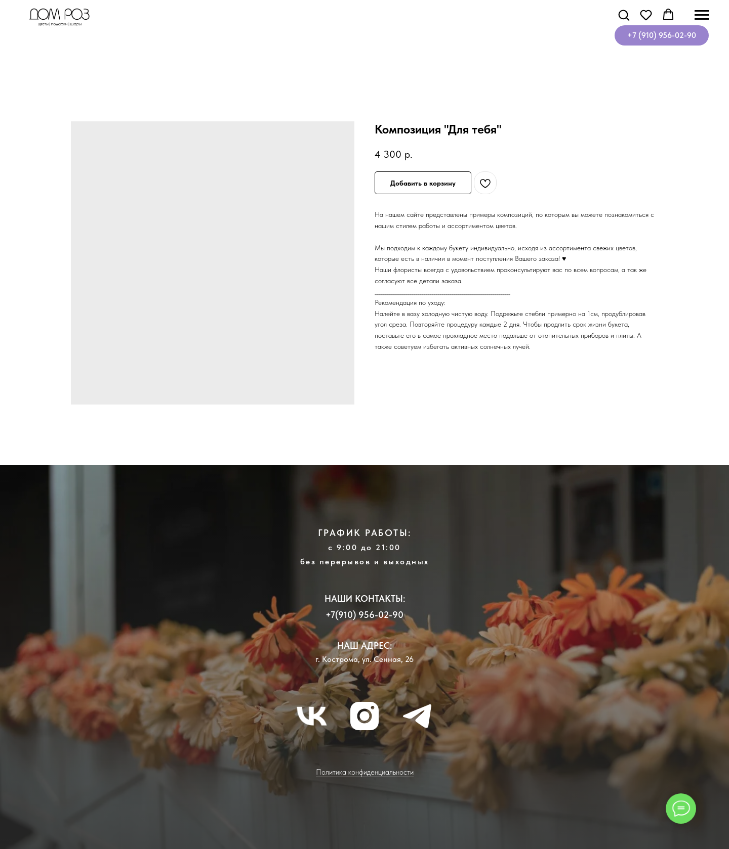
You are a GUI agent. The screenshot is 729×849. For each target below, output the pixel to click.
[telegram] (417, 716)
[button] (624, 15)
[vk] (312, 716)
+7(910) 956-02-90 (364, 614)
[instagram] (364, 716)
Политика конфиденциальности (365, 772)
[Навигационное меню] (702, 15)
